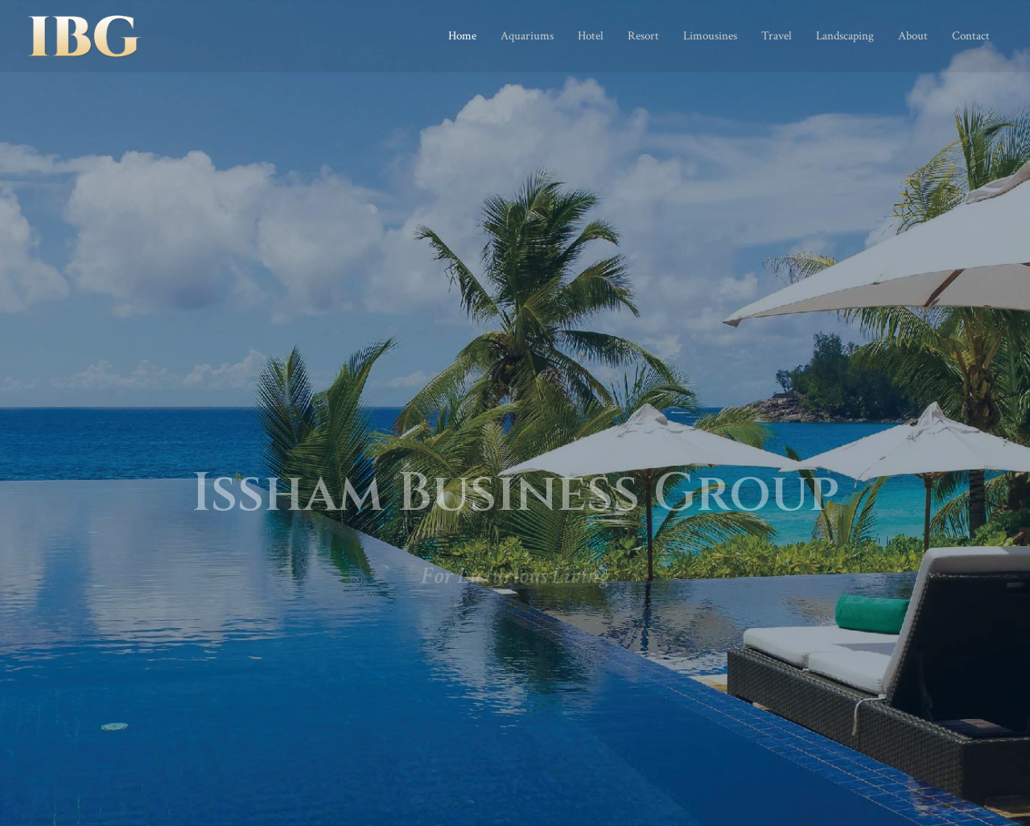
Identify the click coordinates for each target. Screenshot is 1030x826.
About (913, 35)
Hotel (591, 35)
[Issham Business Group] (84, 35)
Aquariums (527, 35)
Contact (971, 35)
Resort (643, 35)
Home (462, 35)
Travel (776, 35)
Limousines (710, 35)
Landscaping (845, 35)
